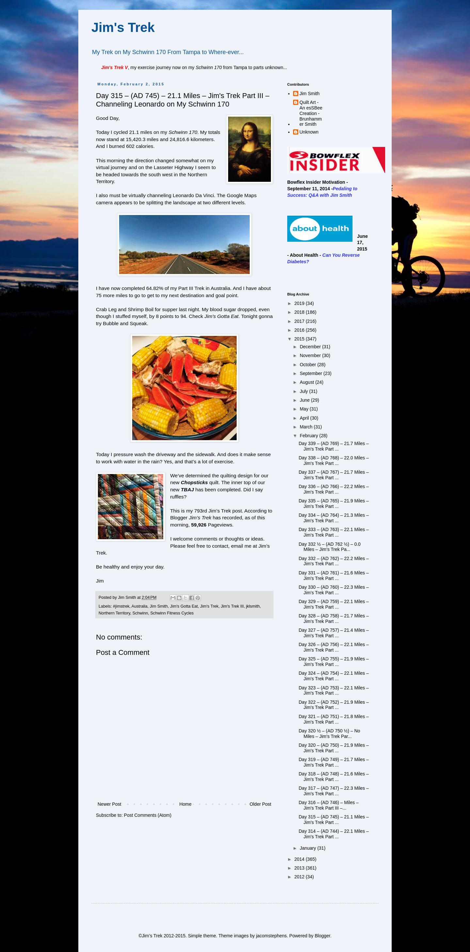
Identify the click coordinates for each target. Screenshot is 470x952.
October (308, 364)
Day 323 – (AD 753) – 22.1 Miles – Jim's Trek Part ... (334, 690)
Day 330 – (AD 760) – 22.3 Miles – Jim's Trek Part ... (334, 589)
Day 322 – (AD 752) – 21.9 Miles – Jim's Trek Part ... (334, 705)
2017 (300, 321)
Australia (140, 606)
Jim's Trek (123, 27)
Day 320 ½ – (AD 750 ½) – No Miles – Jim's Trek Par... (329, 733)
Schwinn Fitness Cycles (172, 613)
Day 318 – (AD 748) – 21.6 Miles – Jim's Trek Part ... (334, 776)
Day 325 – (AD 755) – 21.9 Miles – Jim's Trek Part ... (334, 661)
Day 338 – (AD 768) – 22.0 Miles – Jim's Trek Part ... (334, 460)
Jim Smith (159, 606)
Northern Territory (114, 613)
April (305, 418)
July (304, 391)
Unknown (309, 132)
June (305, 400)
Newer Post (109, 804)
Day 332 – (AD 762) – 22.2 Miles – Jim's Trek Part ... (334, 561)
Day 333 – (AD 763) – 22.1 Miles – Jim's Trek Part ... (334, 532)
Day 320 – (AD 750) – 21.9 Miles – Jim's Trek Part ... (334, 748)
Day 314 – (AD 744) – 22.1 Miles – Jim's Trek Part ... (334, 834)
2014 (300, 859)
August (307, 382)
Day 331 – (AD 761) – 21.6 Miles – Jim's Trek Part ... (334, 575)
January (308, 848)
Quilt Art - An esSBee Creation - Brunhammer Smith (311, 113)
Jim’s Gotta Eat (222, 316)
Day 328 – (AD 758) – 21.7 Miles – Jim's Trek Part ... (334, 618)
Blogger (322, 935)
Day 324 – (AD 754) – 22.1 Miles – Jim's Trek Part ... (334, 676)
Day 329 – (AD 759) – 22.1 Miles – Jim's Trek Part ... (334, 604)
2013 (300, 868)
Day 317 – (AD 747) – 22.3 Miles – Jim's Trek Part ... (334, 791)
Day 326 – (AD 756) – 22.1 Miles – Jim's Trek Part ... (334, 647)
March (307, 426)
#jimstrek (121, 606)
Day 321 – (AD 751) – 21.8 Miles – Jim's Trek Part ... (334, 719)
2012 (300, 876)
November (311, 355)
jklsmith (253, 606)
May (304, 408)
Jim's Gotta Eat (184, 606)
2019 (300, 303)
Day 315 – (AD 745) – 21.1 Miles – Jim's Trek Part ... (334, 819)
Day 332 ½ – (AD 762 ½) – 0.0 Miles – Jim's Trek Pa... (330, 546)
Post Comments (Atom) (147, 815)
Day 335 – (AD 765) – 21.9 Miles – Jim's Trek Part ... (334, 503)
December (311, 346)
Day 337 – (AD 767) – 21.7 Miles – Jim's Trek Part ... (334, 474)
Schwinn (140, 613)
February (309, 435)
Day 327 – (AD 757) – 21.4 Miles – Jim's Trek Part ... (334, 632)
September (311, 373)
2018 (300, 312)
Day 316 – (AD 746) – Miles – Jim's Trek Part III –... (329, 805)
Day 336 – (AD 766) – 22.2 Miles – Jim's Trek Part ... (334, 489)
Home (185, 804)
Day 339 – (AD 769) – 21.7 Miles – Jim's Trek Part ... (334, 446)
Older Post (260, 804)
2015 (300, 338)
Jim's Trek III (232, 606)
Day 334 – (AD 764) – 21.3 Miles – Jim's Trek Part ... (334, 517)
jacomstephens (271, 935)
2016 (300, 330)
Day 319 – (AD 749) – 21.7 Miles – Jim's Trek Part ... (334, 762)
